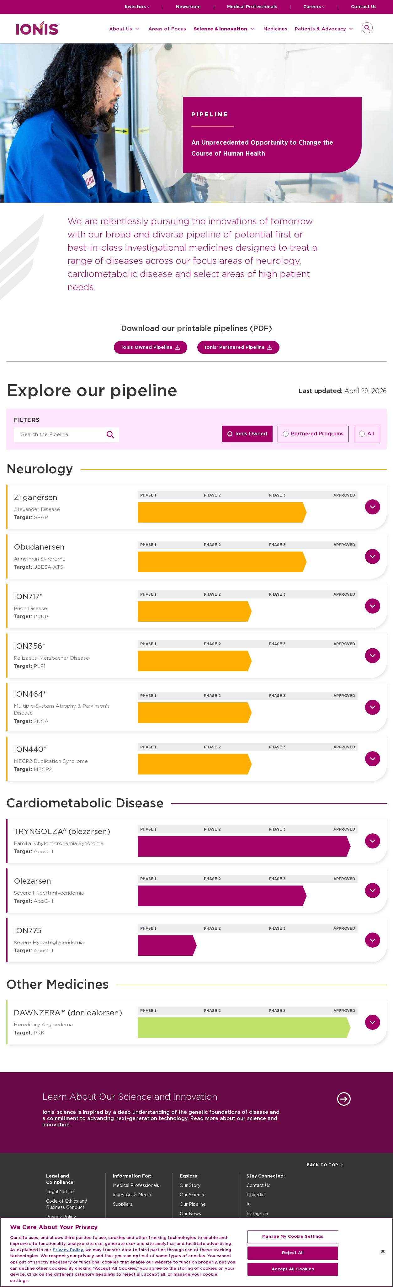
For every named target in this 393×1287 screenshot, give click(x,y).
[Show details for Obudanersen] (372, 556)
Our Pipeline (193, 1204)
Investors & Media (132, 1195)
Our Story (190, 1185)
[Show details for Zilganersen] (372, 506)
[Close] (383, 1257)
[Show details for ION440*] (372, 758)
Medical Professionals (252, 7)
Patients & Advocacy (320, 29)
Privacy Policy (61, 1217)
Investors (135, 7)
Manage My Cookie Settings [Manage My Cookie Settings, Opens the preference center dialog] (292, 1242)
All (366, 434)
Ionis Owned (247, 434)
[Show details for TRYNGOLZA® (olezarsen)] (372, 840)
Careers (312, 7)
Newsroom (188, 7)
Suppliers (122, 1204)
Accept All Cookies (293, 1275)
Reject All (293, 1258)
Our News (190, 1214)
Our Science (193, 1195)
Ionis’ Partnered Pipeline (238, 347)
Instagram (257, 1214)
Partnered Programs (313, 434)
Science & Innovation (220, 29)
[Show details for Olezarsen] (372, 890)
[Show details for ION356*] (372, 655)
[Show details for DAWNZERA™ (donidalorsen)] (372, 1022)
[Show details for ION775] (372, 940)
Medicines (275, 29)
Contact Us (363, 7)
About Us (120, 29)
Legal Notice (60, 1192)
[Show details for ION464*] (372, 707)
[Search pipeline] (66, 434)
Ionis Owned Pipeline (150, 347)
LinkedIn (256, 1195)
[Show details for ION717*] (372, 606)
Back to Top (325, 1165)
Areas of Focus (167, 29)
